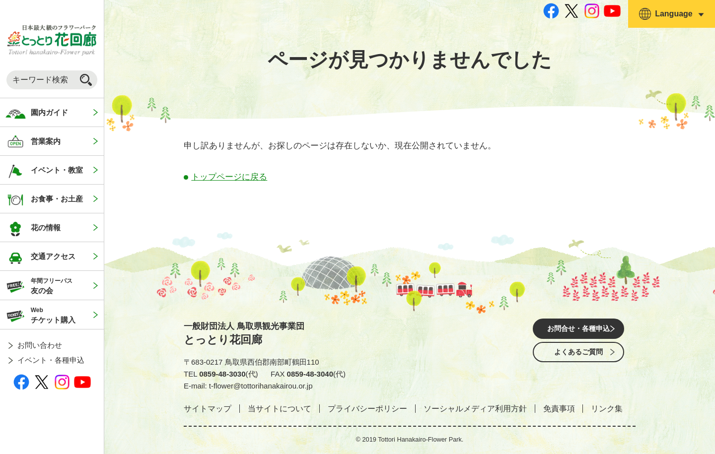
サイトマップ (207, 408)
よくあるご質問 (578, 357)
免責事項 (559, 408)
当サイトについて (279, 408)
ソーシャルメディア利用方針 (475, 408)
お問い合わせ (39, 345)
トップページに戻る (229, 177)
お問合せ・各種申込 (578, 329)
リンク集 (607, 408)
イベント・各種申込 (50, 360)
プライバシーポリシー (367, 408)
